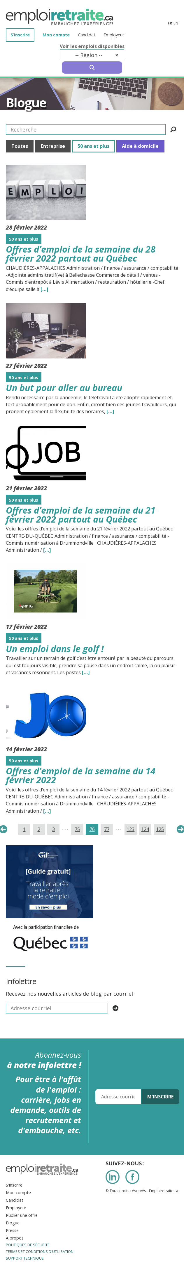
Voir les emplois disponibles (92, 46)
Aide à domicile (140, 146)
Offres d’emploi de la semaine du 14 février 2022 (80, 775)
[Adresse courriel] (118, 1096)
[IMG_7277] (50, 921)
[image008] (49, 849)
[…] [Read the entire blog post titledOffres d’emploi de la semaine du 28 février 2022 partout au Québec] (44, 289)
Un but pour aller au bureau (64, 387)
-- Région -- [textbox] (96, 55)
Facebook (132, 1177)
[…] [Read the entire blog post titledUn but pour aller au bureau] (110, 411)
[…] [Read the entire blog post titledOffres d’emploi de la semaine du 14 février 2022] (47, 811)
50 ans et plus (93, 146)
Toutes (19, 146)
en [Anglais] (176, 23)
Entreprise (53, 146)
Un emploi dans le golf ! (55, 648)
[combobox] (92, 54)
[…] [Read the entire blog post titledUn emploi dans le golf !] (86, 672)
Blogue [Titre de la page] (26, 102)
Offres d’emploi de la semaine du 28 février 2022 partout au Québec (80, 253)
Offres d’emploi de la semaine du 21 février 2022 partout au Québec (80, 514)
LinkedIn (113, 1177)
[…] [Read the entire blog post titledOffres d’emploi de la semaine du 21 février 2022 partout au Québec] (47, 550)
